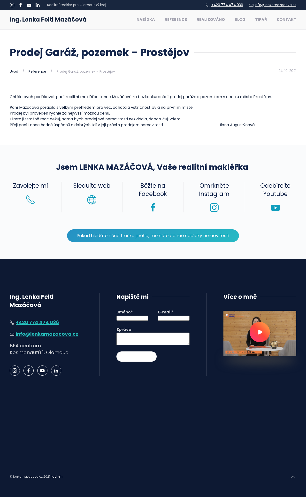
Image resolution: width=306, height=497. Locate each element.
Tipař (261, 19)
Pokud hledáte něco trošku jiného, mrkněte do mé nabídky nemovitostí (153, 236)
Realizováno (211, 19)
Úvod (14, 71)
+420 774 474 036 (227, 4)
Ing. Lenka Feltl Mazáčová (48, 19)
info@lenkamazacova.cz (275, 4)
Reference (176, 19)
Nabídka (146, 19)
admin (57, 476)
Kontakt (286, 19)
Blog (240, 19)
